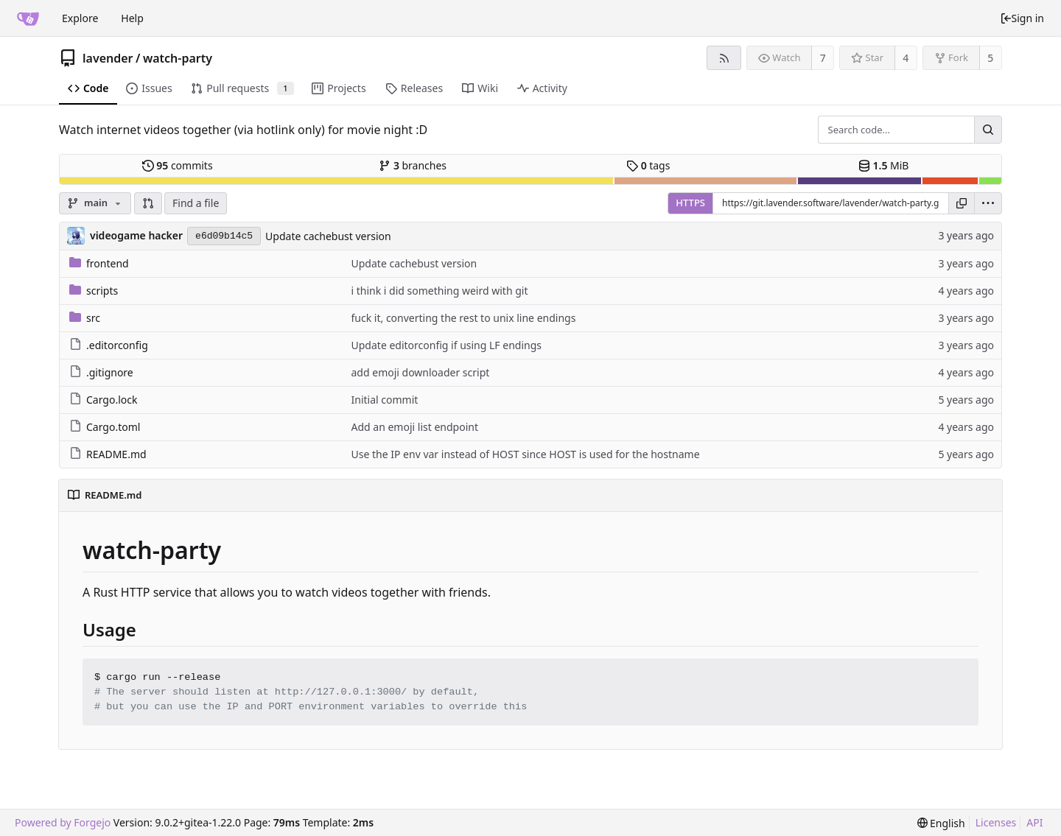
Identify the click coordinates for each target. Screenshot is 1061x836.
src (84, 318)
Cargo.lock (103, 400)
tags (648, 165)
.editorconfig (108, 345)
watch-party (177, 58)
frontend (99, 263)
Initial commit (385, 400)
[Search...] (988, 130)
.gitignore (101, 372)
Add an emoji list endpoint (414, 427)
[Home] (28, 18)
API (1034, 822)
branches (413, 165)
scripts (93, 291)
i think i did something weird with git (439, 291)
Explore (80, 18)
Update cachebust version (328, 236)
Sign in (1022, 18)
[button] (148, 203)
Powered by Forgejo (63, 822)
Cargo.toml (104, 427)
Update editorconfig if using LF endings (446, 345)
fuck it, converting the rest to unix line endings (463, 318)
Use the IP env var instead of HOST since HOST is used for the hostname (525, 454)
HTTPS (690, 202)
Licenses (996, 822)
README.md (108, 454)
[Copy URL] (961, 203)
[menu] (988, 203)
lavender (108, 58)
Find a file (195, 203)
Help (132, 18)
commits (177, 165)
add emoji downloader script (420, 372)
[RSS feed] (724, 58)
